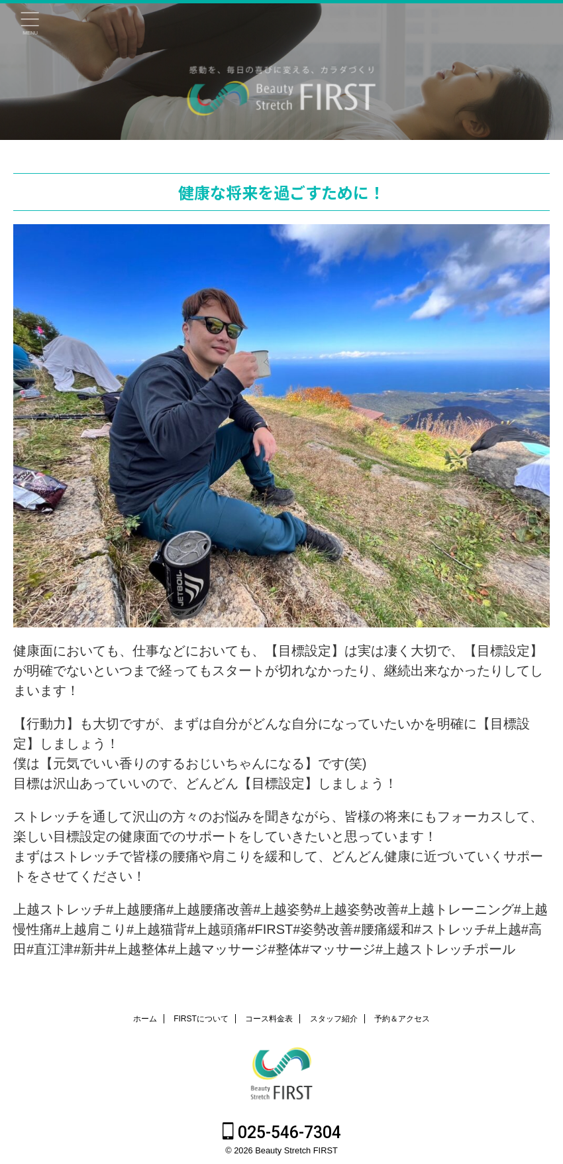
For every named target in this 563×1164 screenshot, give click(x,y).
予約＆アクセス (402, 1018)
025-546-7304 (282, 1132)
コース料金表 (269, 1018)
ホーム (145, 1018)
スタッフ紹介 (334, 1018)
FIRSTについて (201, 1018)
